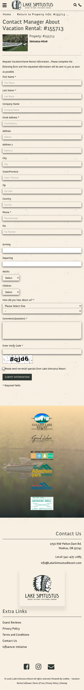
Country (7, 198)
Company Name (11, 103)
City (5, 158)
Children (7, 285)
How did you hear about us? (18, 299)
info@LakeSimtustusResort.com (61, 563)
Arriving (6, 244)
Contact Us (10, 641)
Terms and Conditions (16, 635)
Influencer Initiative (15, 647)
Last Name (9, 90)
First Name (9, 76)
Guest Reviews (12, 622)
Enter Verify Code (13, 345)
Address (7, 131)
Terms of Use (38, 683)
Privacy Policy (11, 628)
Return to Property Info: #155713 (41, 14)
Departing (8, 258)
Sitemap (63, 683)
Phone (7, 212)
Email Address (11, 117)
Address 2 (8, 144)
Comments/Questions (15, 318)
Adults (6, 271)
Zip (4, 185)
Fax (4, 225)
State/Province (10, 171)
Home (7, 14)
